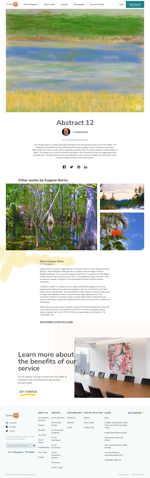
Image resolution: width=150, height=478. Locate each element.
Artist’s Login (56, 467)
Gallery (87, 417)
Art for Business (58, 417)
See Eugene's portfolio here (56, 322)
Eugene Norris (81, 132)
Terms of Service (137, 474)
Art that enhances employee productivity (114, 453)
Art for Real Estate (56, 423)
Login (121, 4)
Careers (41, 457)
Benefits (41, 430)
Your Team (42, 452)
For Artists (55, 462)
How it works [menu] (49, 4)
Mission (41, 425)
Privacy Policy (124, 474)
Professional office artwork (116, 432)
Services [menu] (64, 4)
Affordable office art (113, 460)
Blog (107, 417)
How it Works (41, 441)
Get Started (135, 4)
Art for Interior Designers (57, 431)
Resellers (71, 417)
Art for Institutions (56, 446)
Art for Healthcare (55, 438)
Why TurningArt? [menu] (31, 4)
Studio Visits (89, 427)
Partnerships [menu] (79, 4)
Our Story (42, 435)
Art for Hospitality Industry (56, 455)
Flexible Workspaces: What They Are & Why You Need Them (116, 425)
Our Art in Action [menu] (97, 4)
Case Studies (89, 422)
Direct (69, 427)
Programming (43, 447)
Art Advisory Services (43, 419)
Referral (70, 422)
